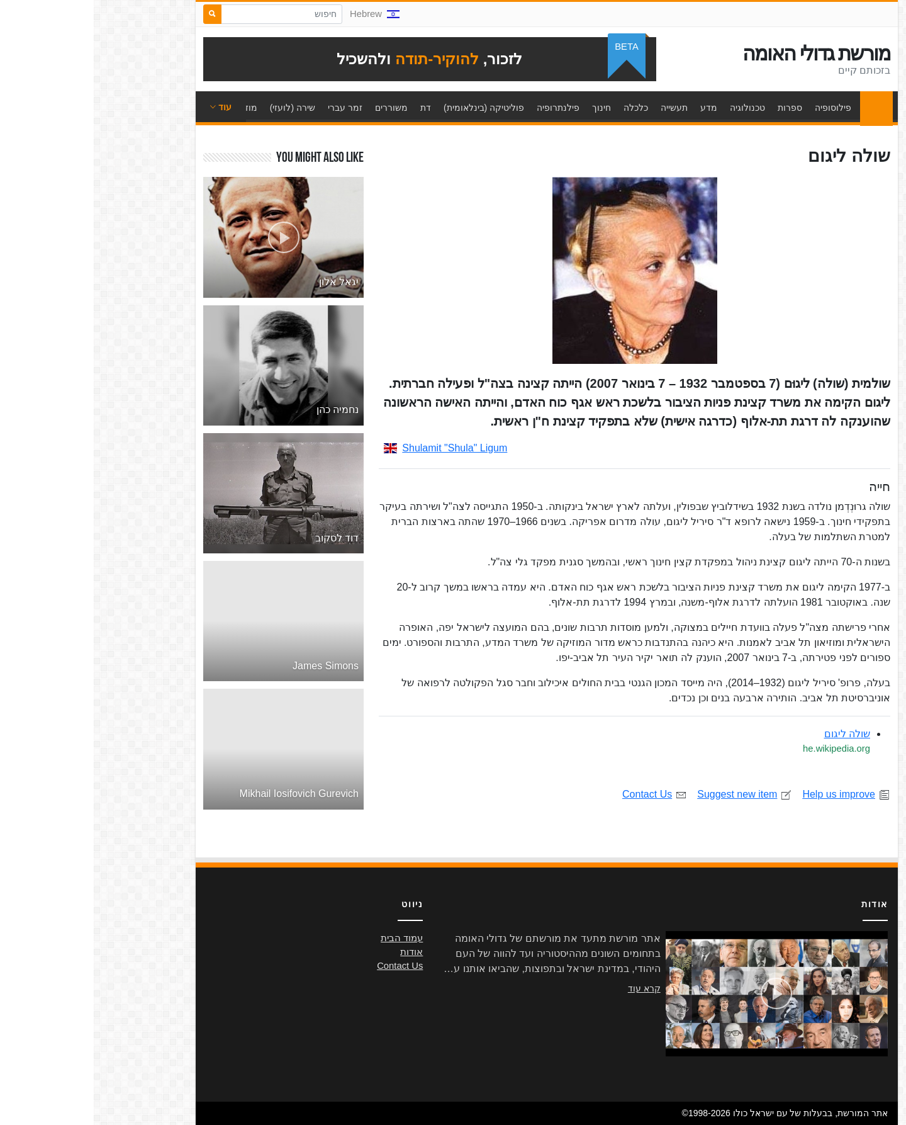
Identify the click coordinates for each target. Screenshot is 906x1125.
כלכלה (542, 108)
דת (332, 108)
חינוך (507, 108)
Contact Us (560, 794)
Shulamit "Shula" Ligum (351, 448)
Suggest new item (650, 794)
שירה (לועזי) (198, 108)
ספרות (696, 108)
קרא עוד (550, 988)
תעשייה (580, 108)
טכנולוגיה (653, 108)
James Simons (232, 665)
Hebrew (281, 14)
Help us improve (752, 794)
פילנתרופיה (464, 108)
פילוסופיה (739, 108)
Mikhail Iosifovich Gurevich (205, 793)
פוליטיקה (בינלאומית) (390, 108)
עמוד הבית (779, 107)
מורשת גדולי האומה (723, 53)
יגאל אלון (245, 281)
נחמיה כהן (244, 409)
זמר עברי (251, 108)
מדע (615, 108)
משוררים (297, 108)
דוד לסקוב (243, 538)
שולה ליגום (753, 733)
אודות (317, 952)
